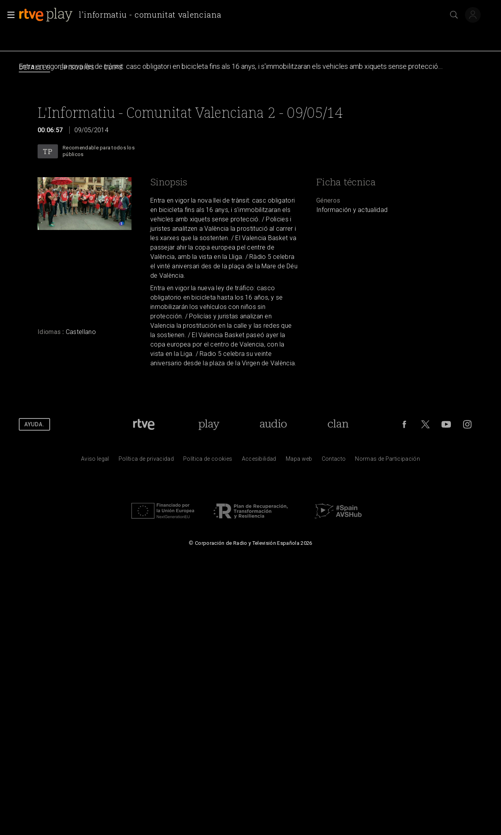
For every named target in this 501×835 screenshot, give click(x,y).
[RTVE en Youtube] (446, 424)
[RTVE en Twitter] (425, 424)
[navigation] (250, 68)
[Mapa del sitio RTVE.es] (299, 460)
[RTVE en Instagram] (467, 424)
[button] (8, 14)
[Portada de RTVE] (143, 424)
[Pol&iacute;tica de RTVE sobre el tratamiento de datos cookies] (207, 460)
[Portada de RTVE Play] (208, 424)
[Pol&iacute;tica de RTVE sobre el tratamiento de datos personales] (146, 460)
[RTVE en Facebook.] (404, 424)
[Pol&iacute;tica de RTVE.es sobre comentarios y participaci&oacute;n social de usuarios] (387, 460)
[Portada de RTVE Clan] (338, 424)
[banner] (123, 14)
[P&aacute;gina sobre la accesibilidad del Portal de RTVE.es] (259, 460)
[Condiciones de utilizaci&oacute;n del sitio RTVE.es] (95, 460)
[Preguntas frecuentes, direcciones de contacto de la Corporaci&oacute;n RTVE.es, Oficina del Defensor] (334, 460)
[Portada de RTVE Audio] (273, 424)
